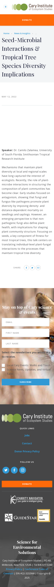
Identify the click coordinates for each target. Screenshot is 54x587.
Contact (27, 443)
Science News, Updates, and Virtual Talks (29, 371)
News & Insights (22, 33)
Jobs (27, 435)
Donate (27, 20)
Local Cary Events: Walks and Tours (28, 365)
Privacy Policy (14, 569)
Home (6, 33)
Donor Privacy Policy (27, 451)
